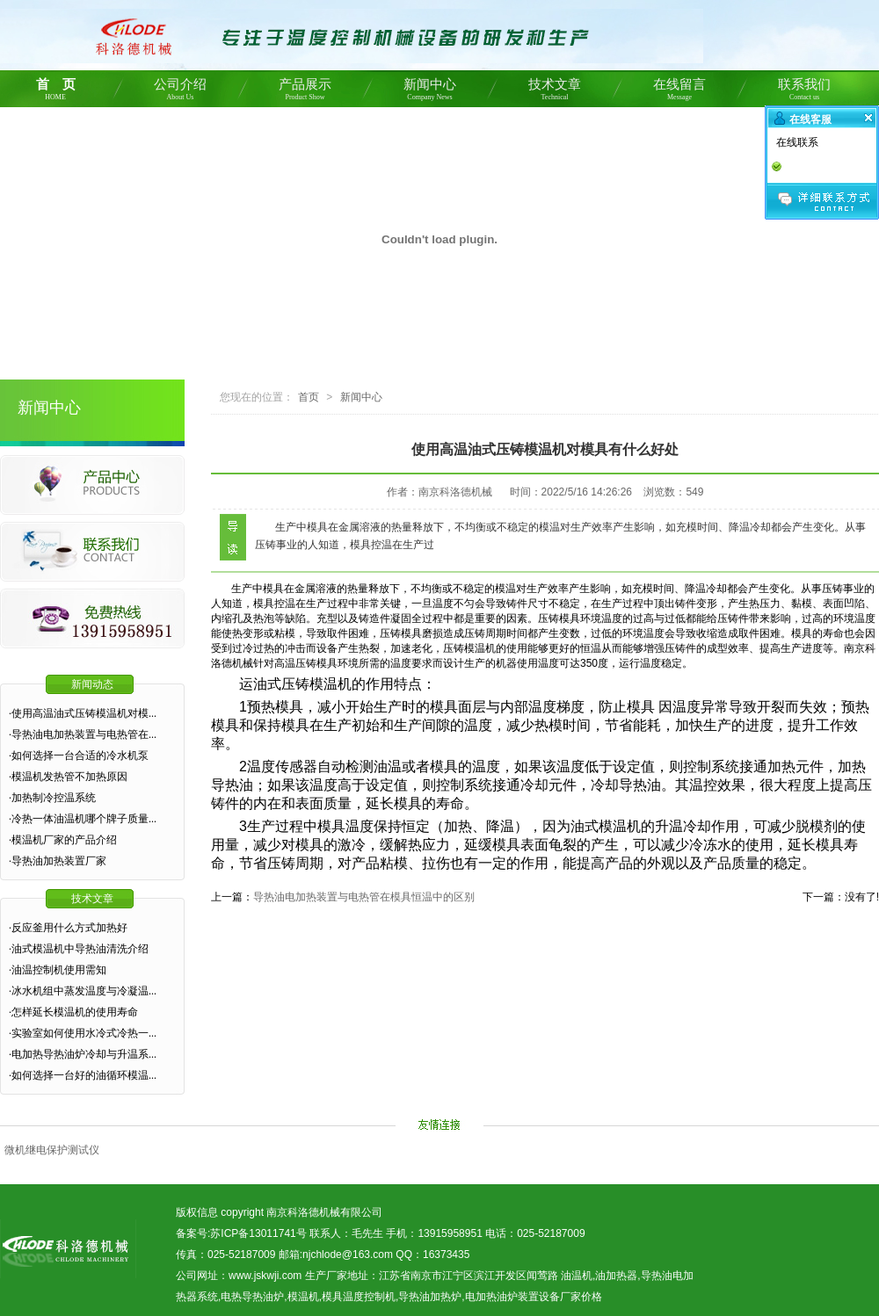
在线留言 (679, 92)
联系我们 (804, 92)
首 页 (55, 92)
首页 (308, 397)
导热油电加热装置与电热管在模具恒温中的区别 (364, 897)
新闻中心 (429, 92)
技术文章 (554, 92)
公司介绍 (180, 92)
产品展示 (305, 92)
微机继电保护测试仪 (51, 1150)
